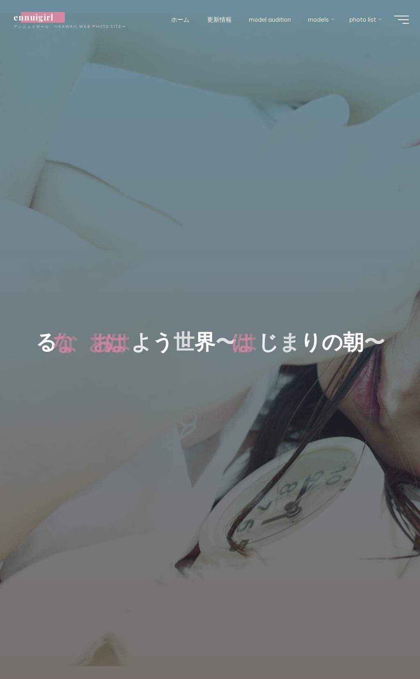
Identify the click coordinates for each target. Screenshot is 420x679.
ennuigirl (39, 17)
